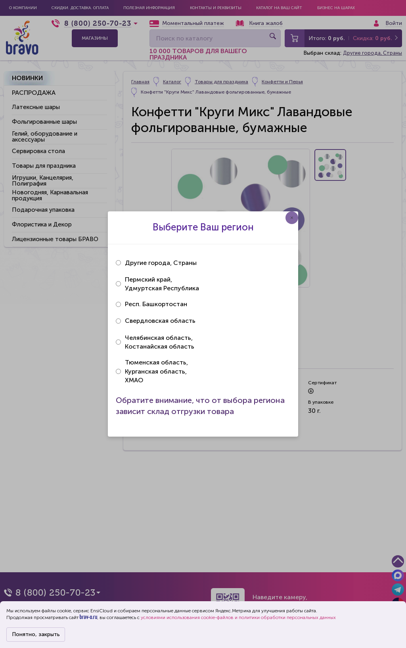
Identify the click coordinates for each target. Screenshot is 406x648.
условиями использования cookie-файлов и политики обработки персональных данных (238, 617)
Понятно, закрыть (36, 634)
